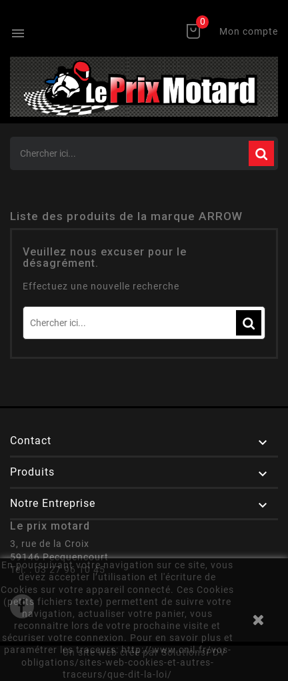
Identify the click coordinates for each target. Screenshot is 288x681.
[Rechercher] (144, 153)
